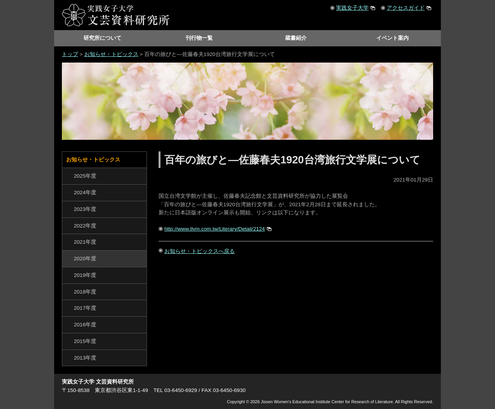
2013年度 (85, 358)
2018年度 (85, 292)
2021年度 (85, 242)
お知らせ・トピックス (111, 54)
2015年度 (85, 341)
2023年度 (85, 209)
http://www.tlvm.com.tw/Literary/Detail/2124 (214, 229)
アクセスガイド (406, 8)
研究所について (102, 38)
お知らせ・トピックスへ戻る (199, 251)
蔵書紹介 (296, 38)
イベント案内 (392, 38)
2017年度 (85, 308)
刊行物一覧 (199, 38)
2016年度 (85, 325)
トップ (70, 54)
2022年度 (85, 226)
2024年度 (85, 192)
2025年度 (85, 176)
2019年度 (85, 275)
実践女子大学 (352, 8)
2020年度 (85, 258)
